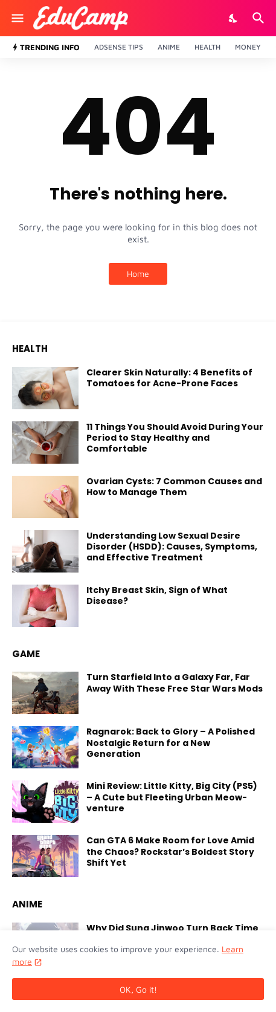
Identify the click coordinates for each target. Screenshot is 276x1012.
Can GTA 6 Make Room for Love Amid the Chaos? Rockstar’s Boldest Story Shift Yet (170, 851)
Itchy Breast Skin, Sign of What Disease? (157, 595)
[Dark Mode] (233, 18)
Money (248, 46)
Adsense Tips (118, 46)
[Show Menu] (16, 18)
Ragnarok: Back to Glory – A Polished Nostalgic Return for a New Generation (170, 742)
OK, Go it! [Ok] (138, 989)
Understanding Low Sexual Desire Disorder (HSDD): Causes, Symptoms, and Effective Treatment (171, 546)
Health (207, 46)
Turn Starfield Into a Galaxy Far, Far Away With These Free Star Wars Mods (174, 682)
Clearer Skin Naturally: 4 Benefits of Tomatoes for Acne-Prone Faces (169, 378)
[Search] (260, 18)
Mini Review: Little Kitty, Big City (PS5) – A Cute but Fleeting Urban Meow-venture (171, 797)
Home (138, 273)
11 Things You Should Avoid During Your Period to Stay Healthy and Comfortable (174, 438)
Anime (169, 46)
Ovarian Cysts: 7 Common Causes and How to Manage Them (174, 487)
